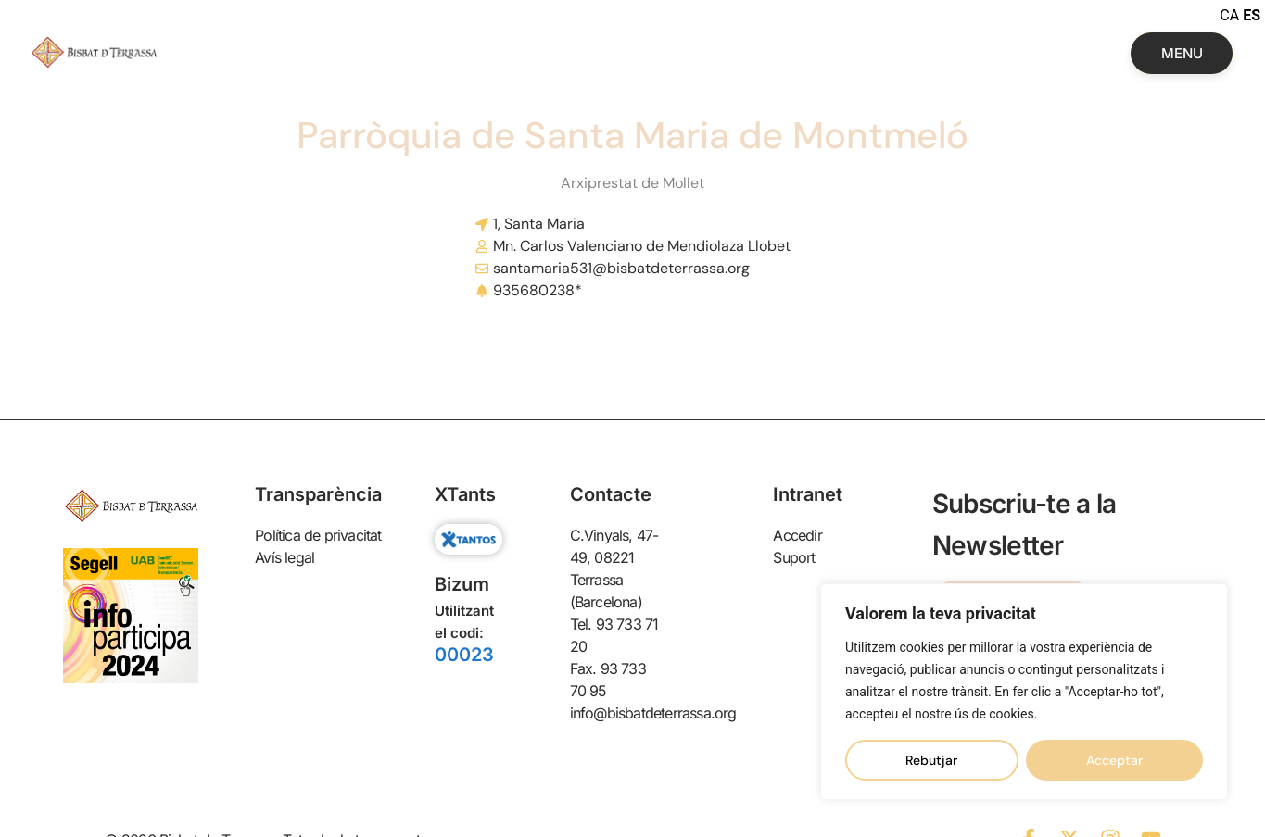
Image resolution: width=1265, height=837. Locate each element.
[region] (1024, 691)
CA (1229, 15)
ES (1251, 15)
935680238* (537, 290)
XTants (465, 494)
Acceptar (1114, 760)
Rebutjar (931, 760)
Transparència (318, 494)
